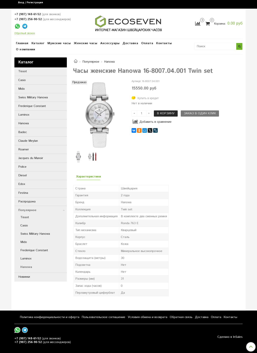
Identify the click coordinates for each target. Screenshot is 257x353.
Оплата (147, 43)
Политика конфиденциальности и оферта (49, 317)
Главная (22, 43)
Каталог (38, 43)
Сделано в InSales (230, 337)
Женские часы (85, 43)
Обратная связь (181, 317)
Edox (21, 184)
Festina (23, 193)
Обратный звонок (24, 33)
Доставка (130, 43)
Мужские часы (59, 43)
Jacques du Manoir (30, 158)
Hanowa (109, 62)
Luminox (23, 115)
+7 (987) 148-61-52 (27, 14)
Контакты (164, 43)
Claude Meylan (28, 141)
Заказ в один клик (200, 113)
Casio (22, 80)
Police (22, 167)
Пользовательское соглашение (103, 317)
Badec (22, 132)
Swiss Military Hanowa (33, 97)
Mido (21, 89)
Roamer (23, 149)
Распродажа (27, 201)
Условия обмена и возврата (147, 317)
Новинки (24, 277)
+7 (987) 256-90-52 (28, 19)
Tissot (22, 71)
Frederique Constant (32, 106)
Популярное (90, 62)
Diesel (22, 175)
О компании (25, 49)
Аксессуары (109, 43)
